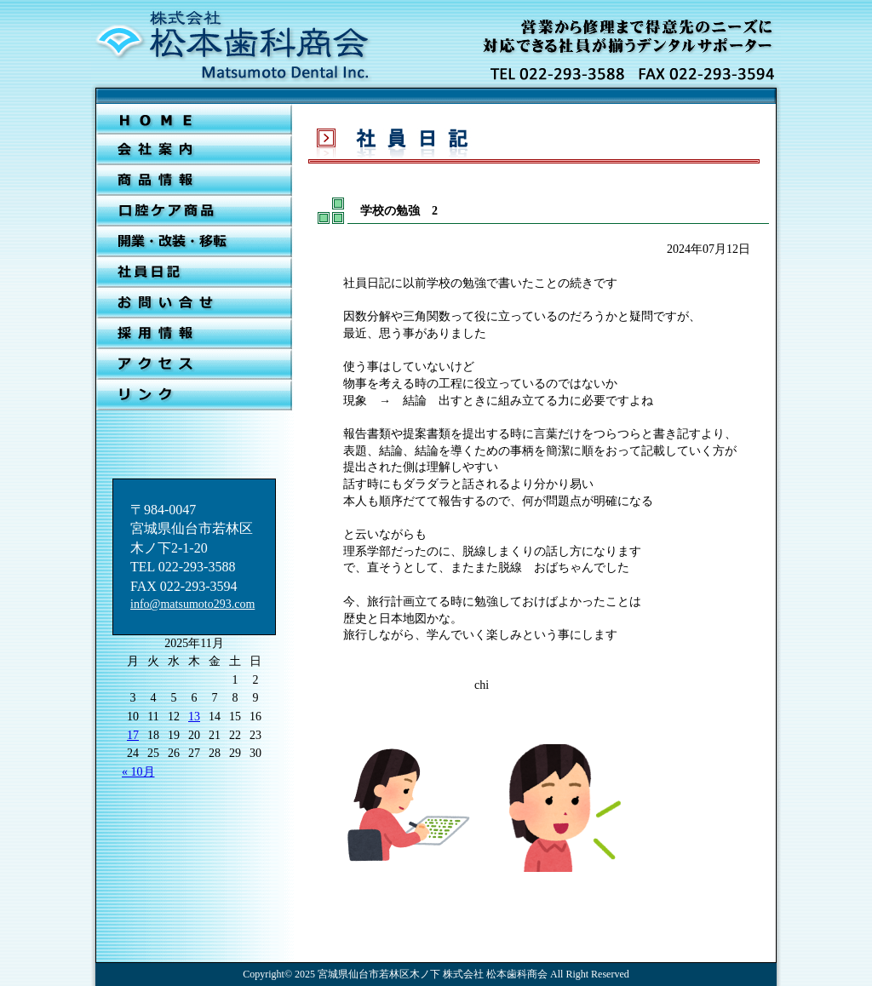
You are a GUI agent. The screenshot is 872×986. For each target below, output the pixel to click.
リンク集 (194, 395)
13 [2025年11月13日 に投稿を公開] (194, 716)
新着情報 (194, 180)
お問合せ (194, 303)
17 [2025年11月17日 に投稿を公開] (133, 735)
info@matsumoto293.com (192, 604)
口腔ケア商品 (194, 211)
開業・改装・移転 (194, 241)
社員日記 (194, 272)
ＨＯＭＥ (194, 119)
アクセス (194, 364)
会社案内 (194, 150)
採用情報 (194, 333)
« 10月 (138, 771)
